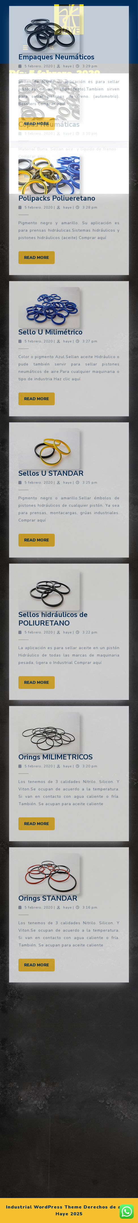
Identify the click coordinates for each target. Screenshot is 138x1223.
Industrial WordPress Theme (44, 1207)
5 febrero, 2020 (39, 39)
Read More (39, 19)
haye (67, 39)
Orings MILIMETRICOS (55, 376)
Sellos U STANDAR (51, 92)
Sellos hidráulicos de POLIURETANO (53, 238)
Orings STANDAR (47, 517)
